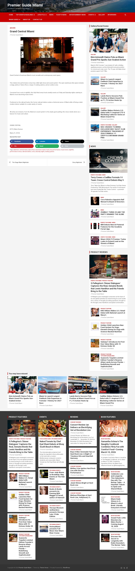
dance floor (31, 149)
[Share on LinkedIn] (47, 141)
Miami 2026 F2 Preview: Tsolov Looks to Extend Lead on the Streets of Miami (113, 241)
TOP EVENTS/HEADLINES (24, 15)
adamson (16, 149)
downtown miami (40, 149)
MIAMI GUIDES (14, 19)
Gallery (93, 54)
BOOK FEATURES (108, 417)
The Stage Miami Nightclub (20, 162)
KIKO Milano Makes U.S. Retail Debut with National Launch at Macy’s (113, 313)
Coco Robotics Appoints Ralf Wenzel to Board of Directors (112, 201)
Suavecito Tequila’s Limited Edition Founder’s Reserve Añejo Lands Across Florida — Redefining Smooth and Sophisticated (113, 362)
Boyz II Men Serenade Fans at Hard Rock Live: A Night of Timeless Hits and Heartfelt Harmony (82, 455)
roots (33, 151)
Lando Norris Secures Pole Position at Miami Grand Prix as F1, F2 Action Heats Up (112, 98)
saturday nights (40, 151)
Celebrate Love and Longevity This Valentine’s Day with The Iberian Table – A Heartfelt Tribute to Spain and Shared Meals (118, 481)
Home (11, 15)
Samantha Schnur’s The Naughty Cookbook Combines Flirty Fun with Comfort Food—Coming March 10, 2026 (112, 446)
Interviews (112, 15)
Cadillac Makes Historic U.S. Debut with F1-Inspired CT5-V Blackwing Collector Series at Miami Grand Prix (113, 113)
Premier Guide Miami (25, 5)
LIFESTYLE (41, 15)
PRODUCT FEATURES (18, 417)
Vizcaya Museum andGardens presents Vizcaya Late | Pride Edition (57, 512)
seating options (49, 151)
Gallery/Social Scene (99, 26)
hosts (48, 149)
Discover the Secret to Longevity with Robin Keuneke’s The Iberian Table (118, 540)
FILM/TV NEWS (61, 15)
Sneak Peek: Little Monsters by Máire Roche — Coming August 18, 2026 (118, 522)
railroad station (26, 151)
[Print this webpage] (72, 146)
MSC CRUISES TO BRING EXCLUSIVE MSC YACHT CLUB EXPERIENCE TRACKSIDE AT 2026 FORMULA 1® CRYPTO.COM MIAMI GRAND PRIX (113, 132)
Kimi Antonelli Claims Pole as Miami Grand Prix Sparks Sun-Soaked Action (21, 398)
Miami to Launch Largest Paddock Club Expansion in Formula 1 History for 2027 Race (112, 82)
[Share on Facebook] (22, 141)
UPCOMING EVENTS (56, 439)
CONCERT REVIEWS (75, 422)
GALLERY (101, 15)
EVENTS (91, 15)
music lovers (64, 149)
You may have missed (18, 373)
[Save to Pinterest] (22, 146)
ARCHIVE (12, 28)
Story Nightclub (77, 162)
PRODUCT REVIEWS (99, 252)
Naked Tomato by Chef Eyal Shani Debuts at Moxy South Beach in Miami (52, 444)
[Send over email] (47, 146)
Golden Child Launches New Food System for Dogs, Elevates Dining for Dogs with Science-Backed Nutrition (112, 328)
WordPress (66, 567)
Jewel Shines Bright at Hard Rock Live (81, 484)
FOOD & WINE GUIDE (45, 439)
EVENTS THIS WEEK (106, 125)
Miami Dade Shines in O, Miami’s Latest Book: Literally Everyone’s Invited (118, 503)
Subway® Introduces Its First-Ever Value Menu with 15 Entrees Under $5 (113, 344)
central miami (24, 149)
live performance (55, 149)
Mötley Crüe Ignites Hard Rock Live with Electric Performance (82, 470)
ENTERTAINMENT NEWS (77, 15)
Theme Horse (44, 567)
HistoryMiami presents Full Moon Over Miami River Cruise (57, 530)
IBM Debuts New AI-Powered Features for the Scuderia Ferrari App (112, 227)
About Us (26, 19)
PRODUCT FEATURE (107, 280)
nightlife (71, 149)
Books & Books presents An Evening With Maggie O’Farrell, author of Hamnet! (57, 493)
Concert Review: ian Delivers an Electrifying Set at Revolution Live (81, 427)
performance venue (16, 151)
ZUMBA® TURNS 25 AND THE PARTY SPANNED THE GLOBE (113, 213)
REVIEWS (74, 417)
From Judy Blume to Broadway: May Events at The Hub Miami (57, 475)
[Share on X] (72, 141)
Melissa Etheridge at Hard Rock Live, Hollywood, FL (80, 496)
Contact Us (37, 19)
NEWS (51, 15)
